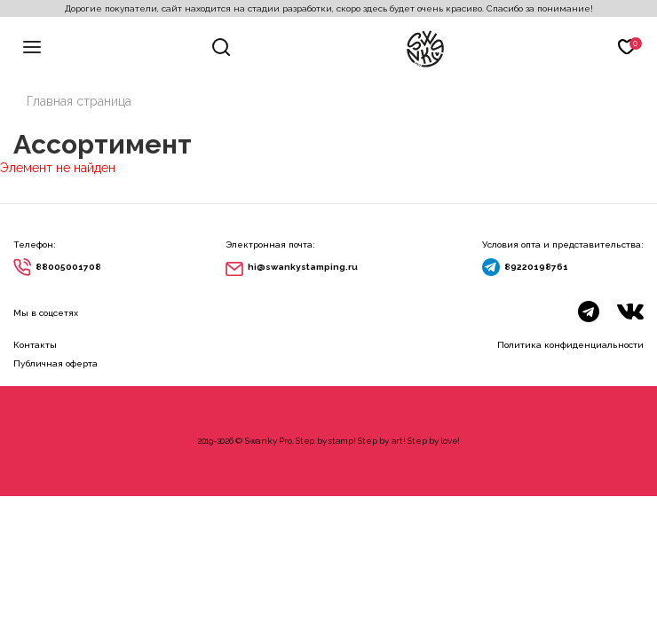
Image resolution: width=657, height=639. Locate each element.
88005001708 (68, 267)
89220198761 (536, 267)
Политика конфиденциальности (570, 345)
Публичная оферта (55, 363)
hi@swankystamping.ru (303, 267)
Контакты (35, 345)
